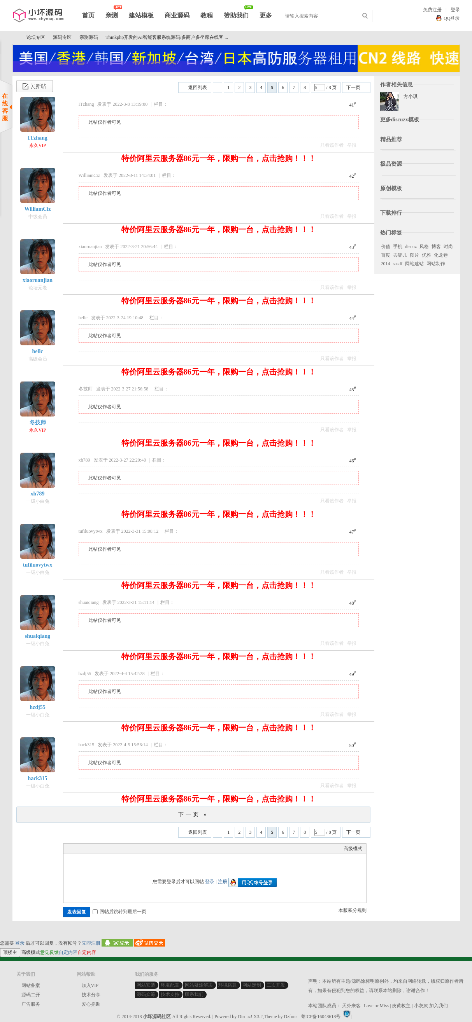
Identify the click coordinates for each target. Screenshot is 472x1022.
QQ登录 (452, 18)
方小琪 (411, 96)
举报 (351, 145)
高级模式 (353, 848)
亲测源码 (88, 37)
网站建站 (414, 263)
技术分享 (91, 995)
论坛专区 (35, 37)
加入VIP (90, 985)
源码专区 (62, 37)
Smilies (126, 858)
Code (116, 858)
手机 (397, 246)
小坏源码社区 (15, 37)
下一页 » (193, 814)
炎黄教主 (401, 1005)
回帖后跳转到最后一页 (119, 911)
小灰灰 (421, 1005)
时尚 (448, 246)
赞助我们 (236, 15)
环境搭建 (227, 985)
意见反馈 (49, 952)
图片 (414, 255)
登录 (455, 9)
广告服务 (30, 1004)
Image (87, 858)
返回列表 (197, 87)
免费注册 (432, 9)
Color (77, 858)
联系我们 (194, 994)
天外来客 (351, 1005)
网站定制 (251, 985)
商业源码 (177, 15)
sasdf (398, 263)
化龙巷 (441, 255)
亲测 (111, 15)
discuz (411, 246)
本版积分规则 (353, 910)
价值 (385, 246)
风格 (424, 246)
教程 (206, 15)
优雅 (426, 255)
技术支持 (170, 994)
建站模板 (141, 15)
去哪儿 (400, 255)
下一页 (353, 87)
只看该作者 (332, 145)
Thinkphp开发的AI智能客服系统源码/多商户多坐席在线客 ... (167, 37)
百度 (385, 255)
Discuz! (245, 1016)
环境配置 (170, 985)
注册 (222, 881)
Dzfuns (291, 1016)
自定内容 (68, 952)
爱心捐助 (91, 1004)
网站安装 (146, 985)
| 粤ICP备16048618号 (319, 1016)
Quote (106, 858)
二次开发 (276, 985)
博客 (436, 246)
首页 (88, 15)
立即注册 (91, 943)
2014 (385, 263)
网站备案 (30, 985)
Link (96, 858)
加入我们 (438, 1005)
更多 (266, 15)
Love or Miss (376, 1005)
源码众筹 (146, 994)
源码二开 (30, 995)
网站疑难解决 (199, 985)
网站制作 (435, 263)
